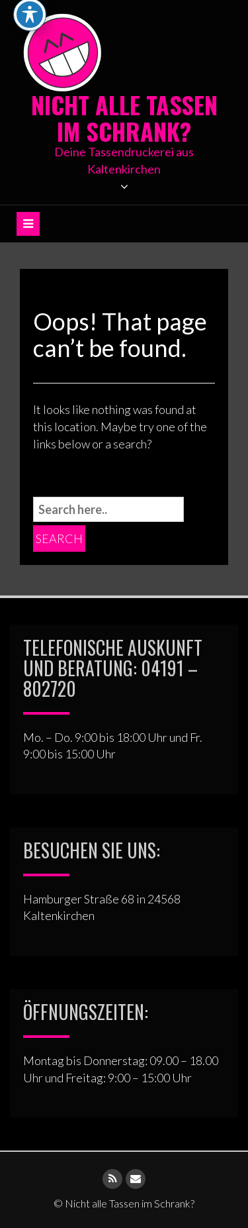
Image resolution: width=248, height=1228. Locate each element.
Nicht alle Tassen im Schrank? (124, 117)
